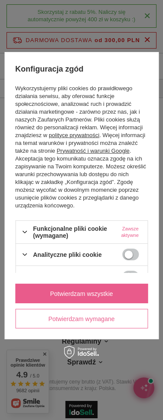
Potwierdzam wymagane (81, 318)
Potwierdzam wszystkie (81, 293)
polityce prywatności (74, 135)
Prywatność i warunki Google (93, 151)
